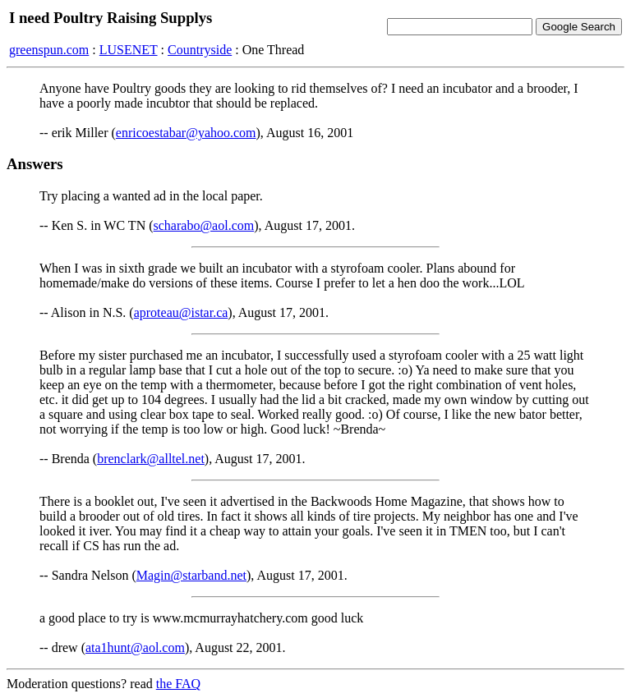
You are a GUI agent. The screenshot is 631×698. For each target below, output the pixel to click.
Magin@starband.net (191, 575)
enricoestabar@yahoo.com (186, 133)
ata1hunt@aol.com (135, 647)
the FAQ (178, 684)
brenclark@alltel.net (151, 459)
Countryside (200, 50)
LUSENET (128, 50)
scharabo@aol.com (204, 225)
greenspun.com (49, 50)
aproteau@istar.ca (181, 312)
